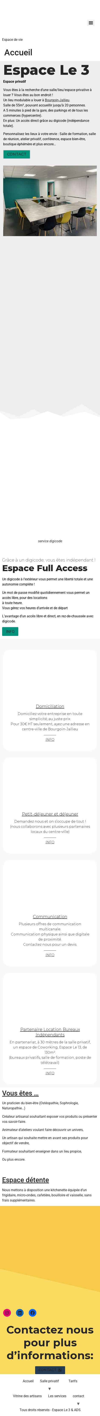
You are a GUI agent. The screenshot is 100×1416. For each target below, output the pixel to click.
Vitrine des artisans (27, 1396)
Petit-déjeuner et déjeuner (50, 814)
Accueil (28, 1381)
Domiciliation (50, 706)
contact (78, 1396)
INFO (50, 740)
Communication (50, 916)
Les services (57, 1396)
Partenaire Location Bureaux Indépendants (50, 1032)
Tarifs (73, 1381)
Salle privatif (49, 1381)
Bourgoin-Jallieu (57, 100)
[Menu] (91, 23)
